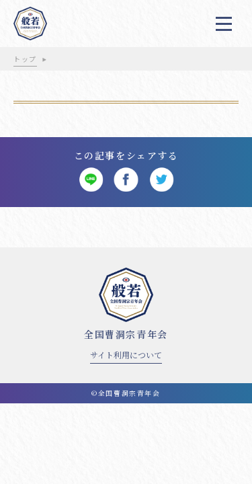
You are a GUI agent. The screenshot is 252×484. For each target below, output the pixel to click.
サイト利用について (126, 354)
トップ (25, 59)
